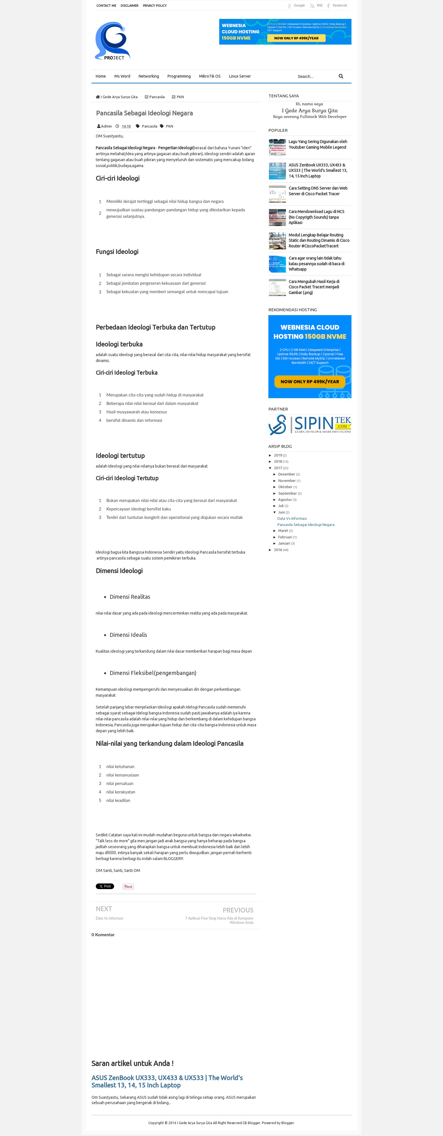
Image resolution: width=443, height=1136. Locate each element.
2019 (278, 455)
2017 (278, 468)
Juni (282, 512)
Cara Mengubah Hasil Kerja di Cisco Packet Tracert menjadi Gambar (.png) (314, 287)
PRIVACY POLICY (155, 5)
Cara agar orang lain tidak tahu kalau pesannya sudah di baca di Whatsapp (316, 263)
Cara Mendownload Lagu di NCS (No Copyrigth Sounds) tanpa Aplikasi (316, 217)
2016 (278, 550)
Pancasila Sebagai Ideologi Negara (306, 525)
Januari (284, 543)
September (288, 493)
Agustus (285, 499)
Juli (281, 506)
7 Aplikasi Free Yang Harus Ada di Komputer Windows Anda (219, 920)
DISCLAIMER (129, 5)
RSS (319, 5)
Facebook (340, 5)
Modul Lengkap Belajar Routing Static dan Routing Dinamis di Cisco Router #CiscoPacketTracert (319, 240)
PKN (169, 126)
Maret (283, 530)
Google (299, 5)
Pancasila (149, 126)
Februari (285, 537)
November (287, 481)
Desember (287, 474)
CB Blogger (251, 1123)
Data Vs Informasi (109, 918)
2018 (278, 461)
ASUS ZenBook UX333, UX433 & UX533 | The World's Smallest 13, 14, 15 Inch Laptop (167, 1081)
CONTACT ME (106, 5)
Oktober (285, 487)
